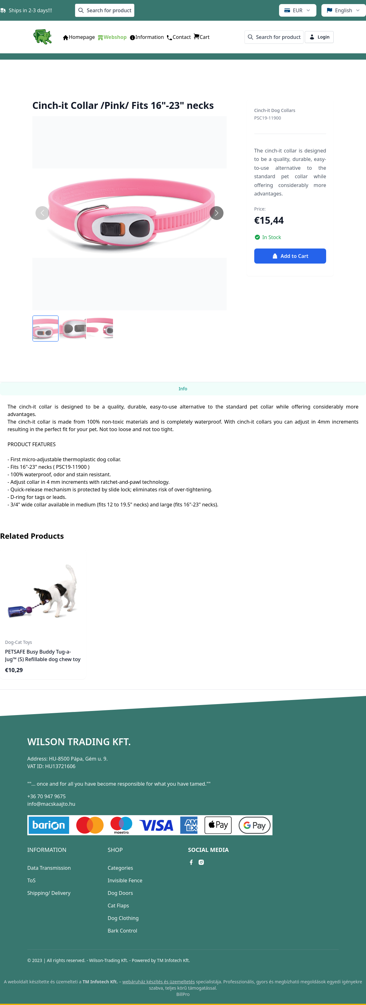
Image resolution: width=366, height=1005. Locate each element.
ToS (31, 880)
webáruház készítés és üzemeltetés (158, 982)
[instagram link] (201, 862)
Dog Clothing (123, 918)
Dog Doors (120, 893)
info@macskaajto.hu (51, 803)
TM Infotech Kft (173, 960)
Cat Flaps (118, 905)
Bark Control (122, 930)
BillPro (183, 994)
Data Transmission (49, 867)
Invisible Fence (125, 880)
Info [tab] (183, 389)
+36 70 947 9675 (46, 796)
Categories (120, 867)
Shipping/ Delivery (48, 893)
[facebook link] (191, 862)
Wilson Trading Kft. (79, 741)
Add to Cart (290, 256)
